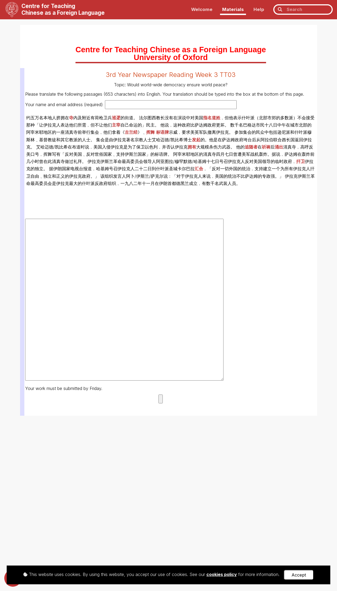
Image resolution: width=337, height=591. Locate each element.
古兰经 (131, 132)
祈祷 (266, 147)
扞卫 (300, 161)
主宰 (116, 125)
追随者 (251, 147)
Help (258, 9)
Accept (298, 575)
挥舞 (150, 132)
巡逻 (116, 117)
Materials (233, 9)
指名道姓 (211, 117)
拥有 (192, 147)
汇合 (199, 168)
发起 (196, 139)
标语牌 (162, 132)
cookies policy (221, 574)
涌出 (279, 147)
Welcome (202, 9)
